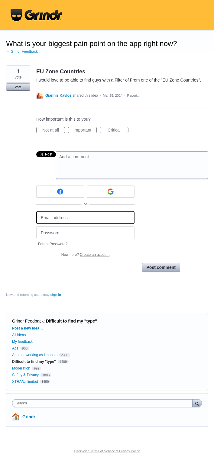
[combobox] (103, 403)
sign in (55, 294)
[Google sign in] (111, 192)
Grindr (28, 416)
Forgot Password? (52, 244)
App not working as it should (34, 355)
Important (85, 130)
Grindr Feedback (28, 321)
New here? (85, 255)
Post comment (161, 267)
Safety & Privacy (26, 375)
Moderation (21, 368)
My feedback (22, 342)
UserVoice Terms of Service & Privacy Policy (107, 451)
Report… (133, 95)
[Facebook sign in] (60, 192)
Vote (18, 87)
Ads (15, 348)
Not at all (53, 130)
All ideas (19, 335)
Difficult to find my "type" (71, 321)
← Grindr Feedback (22, 51)
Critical (118, 130)
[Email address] (85, 217)
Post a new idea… (27, 328)
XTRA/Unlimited (25, 382)
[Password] (85, 232)
